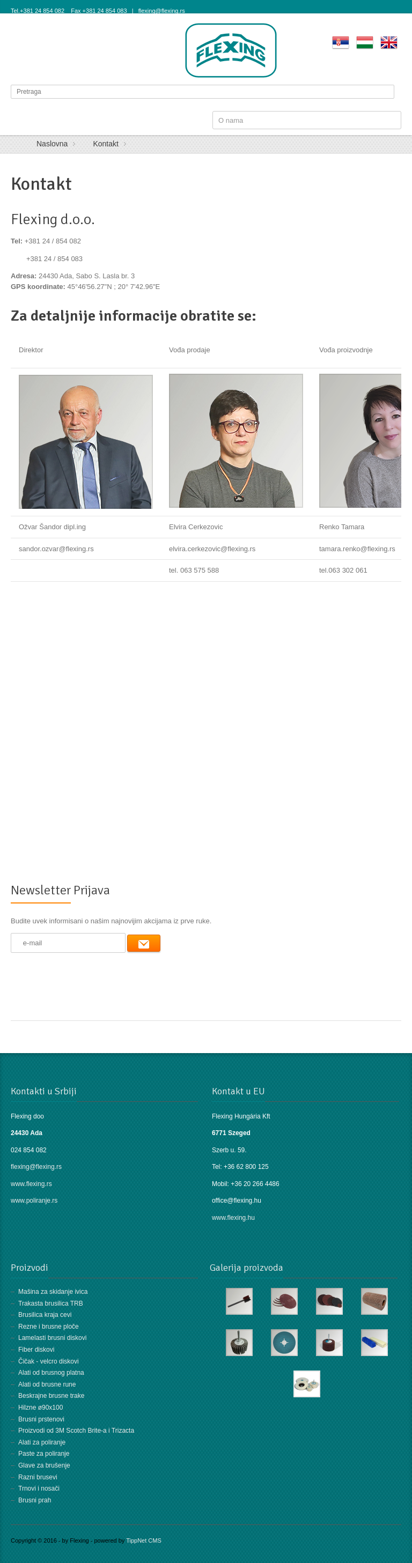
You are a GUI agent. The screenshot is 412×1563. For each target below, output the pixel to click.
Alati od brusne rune (47, 1384)
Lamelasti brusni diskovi (52, 1338)
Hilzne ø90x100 (40, 1407)
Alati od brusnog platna (51, 1372)
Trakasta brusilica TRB (50, 1303)
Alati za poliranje (41, 1442)
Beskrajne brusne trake (51, 1395)
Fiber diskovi (36, 1349)
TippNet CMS (143, 1540)
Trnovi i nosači (39, 1488)
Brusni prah (34, 1500)
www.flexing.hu (234, 1217)
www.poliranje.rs (34, 1200)
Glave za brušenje (44, 1465)
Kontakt (41, 184)
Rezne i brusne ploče (48, 1326)
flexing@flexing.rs (36, 1167)
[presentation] (92, 978)
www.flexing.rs (31, 1184)
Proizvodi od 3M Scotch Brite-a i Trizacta (76, 1430)
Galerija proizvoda (246, 1267)
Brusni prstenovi (41, 1419)
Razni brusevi (37, 1477)
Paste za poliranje (43, 1453)
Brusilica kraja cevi (44, 1314)
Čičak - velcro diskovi (48, 1361)
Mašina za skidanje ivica (52, 1291)
